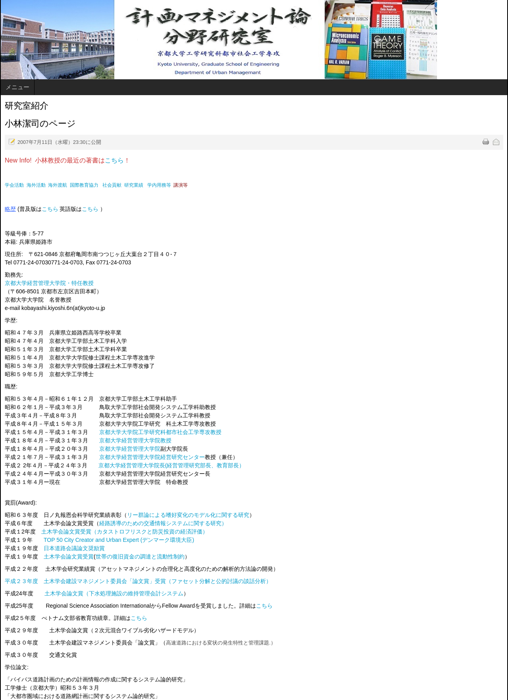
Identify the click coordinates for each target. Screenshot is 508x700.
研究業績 (133, 185)
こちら (114, 160)
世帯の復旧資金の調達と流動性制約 (140, 556)
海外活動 (36, 185)
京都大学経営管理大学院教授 (135, 440)
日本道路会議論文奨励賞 (74, 548)
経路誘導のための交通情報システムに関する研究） (163, 523)
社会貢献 (111, 185)
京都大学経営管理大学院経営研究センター (152, 457)
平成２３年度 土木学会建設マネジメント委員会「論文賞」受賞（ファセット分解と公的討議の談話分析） (138, 581)
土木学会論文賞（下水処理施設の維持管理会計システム (113, 593)
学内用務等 (159, 185)
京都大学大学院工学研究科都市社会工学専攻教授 (160, 432)
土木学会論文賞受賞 (69, 556)
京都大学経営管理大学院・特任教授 (49, 283)
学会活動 (14, 185)
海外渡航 (57, 185)
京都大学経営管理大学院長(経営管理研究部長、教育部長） (171, 465)
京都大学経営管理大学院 (129, 449)
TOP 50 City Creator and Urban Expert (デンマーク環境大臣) (119, 540)
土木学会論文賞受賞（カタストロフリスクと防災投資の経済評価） (124, 531)
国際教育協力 (84, 185)
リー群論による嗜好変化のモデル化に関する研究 (188, 515)
